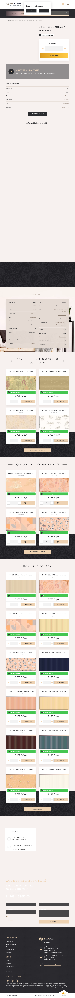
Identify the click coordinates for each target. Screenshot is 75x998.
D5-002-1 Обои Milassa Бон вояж (54, 371)
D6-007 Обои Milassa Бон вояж (54, 512)
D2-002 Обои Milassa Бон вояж (21, 410)
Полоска (56, 309)
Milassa (67, 96)
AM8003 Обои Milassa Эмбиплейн (21, 473)
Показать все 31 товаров (37, 551)
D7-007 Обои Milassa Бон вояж (21, 512)
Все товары (9, 972)
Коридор (57, 322)
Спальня (63, 324)
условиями (11, 920)
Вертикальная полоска (62, 310)
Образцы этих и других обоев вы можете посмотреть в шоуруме (35, 73)
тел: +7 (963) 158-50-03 (19, 839)
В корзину (54, 55)
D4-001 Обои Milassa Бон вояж (54, 410)
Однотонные (10, 966)
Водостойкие (65, 107)
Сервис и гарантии (12, 947)
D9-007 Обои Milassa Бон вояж (21, 770)
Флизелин (33, 343)
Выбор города (43, 11)
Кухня (64, 322)
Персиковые (66, 103)
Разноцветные (10, 969)
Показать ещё (37, 809)
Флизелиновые (62, 315)
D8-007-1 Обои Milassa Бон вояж (21, 692)
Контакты (9, 952)
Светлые (8, 960)
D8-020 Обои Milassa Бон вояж (21, 731)
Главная (9, 20)
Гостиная (63, 325)
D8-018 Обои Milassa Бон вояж (54, 731)
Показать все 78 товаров (37, 450)
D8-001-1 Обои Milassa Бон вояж (54, 770)
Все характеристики (37, 113)
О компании (9, 941)
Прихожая (58, 324)
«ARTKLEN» (52, 995)
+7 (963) (49, 951)
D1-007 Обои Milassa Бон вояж (54, 473)
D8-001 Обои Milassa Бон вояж (21, 575)
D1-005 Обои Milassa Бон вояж (21, 371)
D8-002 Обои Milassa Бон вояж (54, 692)
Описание (36, 294)
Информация (10, 949)
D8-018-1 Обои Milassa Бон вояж (54, 653)
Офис (61, 322)
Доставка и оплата (11, 944)
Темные (8, 963)
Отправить (53, 921)
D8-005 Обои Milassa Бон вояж (54, 614)
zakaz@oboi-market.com (52, 965)
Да (31, 11)
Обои (17, 20)
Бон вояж (66, 99)
